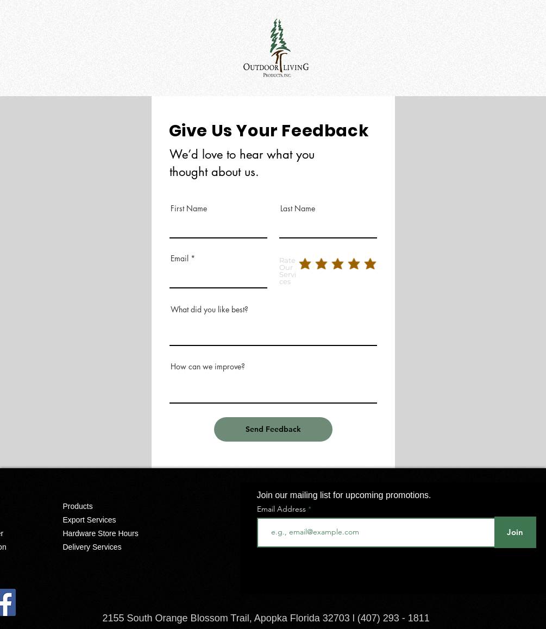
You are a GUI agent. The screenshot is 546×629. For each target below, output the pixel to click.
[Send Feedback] (273, 429)
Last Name (297, 208)
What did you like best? (209, 309)
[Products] (109, 506)
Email (180, 258)
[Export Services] (109, 520)
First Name (189, 208)
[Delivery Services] (109, 547)
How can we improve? (208, 366)
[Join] (515, 532)
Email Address (281, 509)
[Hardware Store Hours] (109, 533)
